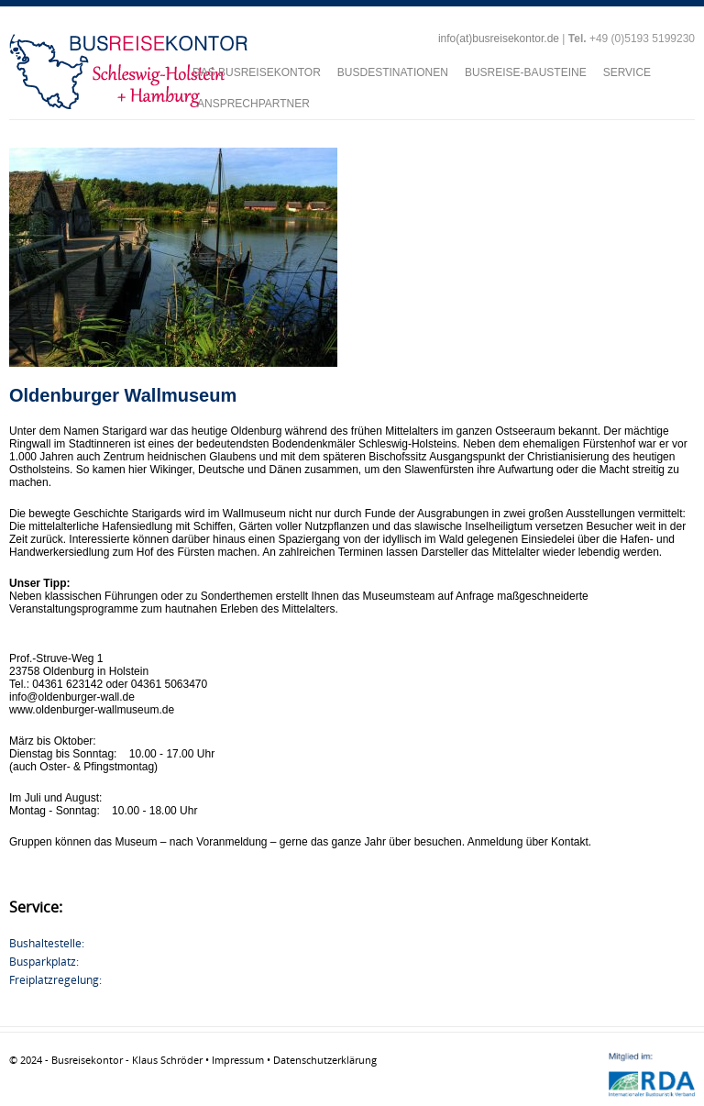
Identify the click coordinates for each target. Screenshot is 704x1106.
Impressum (238, 1060)
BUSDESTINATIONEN (392, 72)
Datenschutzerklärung (325, 1060)
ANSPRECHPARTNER (253, 103)
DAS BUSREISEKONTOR (256, 72)
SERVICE (627, 72)
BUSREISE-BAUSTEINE (526, 72)
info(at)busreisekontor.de (498, 38)
